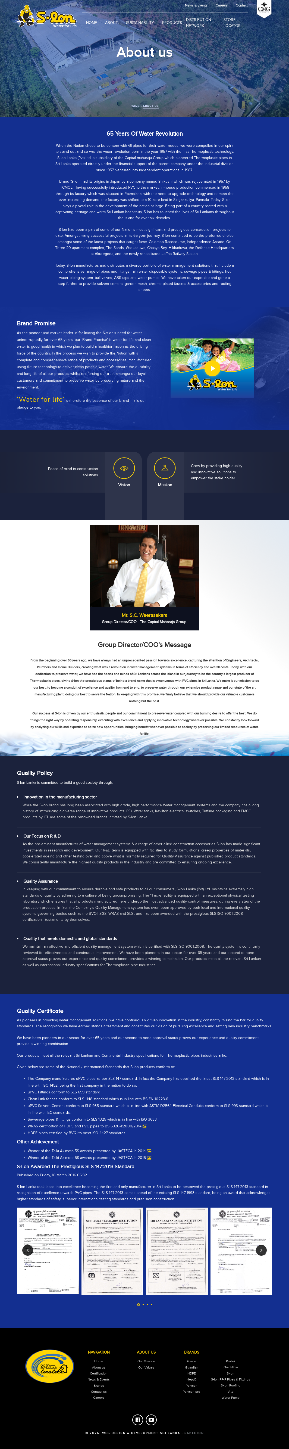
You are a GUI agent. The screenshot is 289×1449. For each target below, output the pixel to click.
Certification (99, 1373)
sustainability (140, 23)
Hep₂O (191, 1379)
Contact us (99, 1392)
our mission (146, 1361)
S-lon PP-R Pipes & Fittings (230, 1379)
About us (98, 1367)
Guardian (191, 1367)
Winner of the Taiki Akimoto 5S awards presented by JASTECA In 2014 (87, 1151)
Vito (231, 1392)
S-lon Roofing (230, 1385)
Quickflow (231, 1367)
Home (91, 23)
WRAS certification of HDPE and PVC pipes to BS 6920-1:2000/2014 (85, 1126)
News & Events (99, 1379)
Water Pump (231, 1398)
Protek (230, 1361)
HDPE (191, 1373)
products (172, 23)
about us (151, 106)
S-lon (230, 1373)
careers (99, 1398)
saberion (194, 1433)
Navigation (99, 1352)
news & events (196, 5)
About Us (146, 1352)
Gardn (191, 1361)
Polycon (191, 1386)
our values (146, 1367)
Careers (222, 5)
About (111, 23)
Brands (99, 1386)
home (135, 106)
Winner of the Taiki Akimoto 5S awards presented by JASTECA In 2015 (87, 1158)
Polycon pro (191, 1392)
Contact (242, 5)
